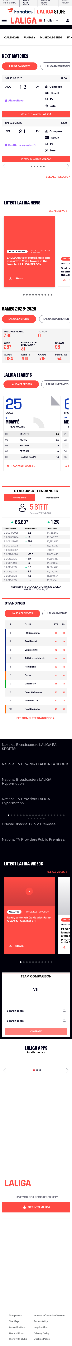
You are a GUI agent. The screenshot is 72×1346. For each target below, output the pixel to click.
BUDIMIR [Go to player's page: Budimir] (24, 445)
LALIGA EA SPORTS (19, 66)
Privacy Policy (42, 1333)
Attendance (19, 497)
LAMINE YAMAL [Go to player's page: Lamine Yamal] (28, 457)
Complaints (15, 1315)
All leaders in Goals (21, 466)
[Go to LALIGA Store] (36, 11)
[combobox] (36, 1010)
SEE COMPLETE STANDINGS (36, 718)
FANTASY (29, 37)
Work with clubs (18, 1339)
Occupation (52, 497)
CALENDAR (11, 37)
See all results (58, 176)
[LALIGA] (24, 20)
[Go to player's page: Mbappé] (47, 411)
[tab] (19, 66)
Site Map (14, 1321)
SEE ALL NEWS (58, 211)
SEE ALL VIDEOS (57, 872)
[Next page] (67, 1070)
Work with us (16, 1333)
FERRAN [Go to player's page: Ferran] (24, 451)
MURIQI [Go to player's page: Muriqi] (24, 439)
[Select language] (49, 20)
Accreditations (17, 1327)
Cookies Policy (42, 1339)
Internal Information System (49, 1315)
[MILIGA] (66, 20)
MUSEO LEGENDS (51, 37)
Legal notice (40, 1327)
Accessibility (41, 1321)
